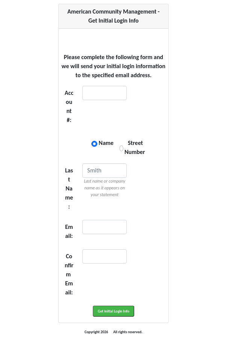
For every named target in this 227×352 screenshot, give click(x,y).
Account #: (69, 106)
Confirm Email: (69, 274)
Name (107, 143)
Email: (69, 231)
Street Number (137, 147)
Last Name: (69, 188)
